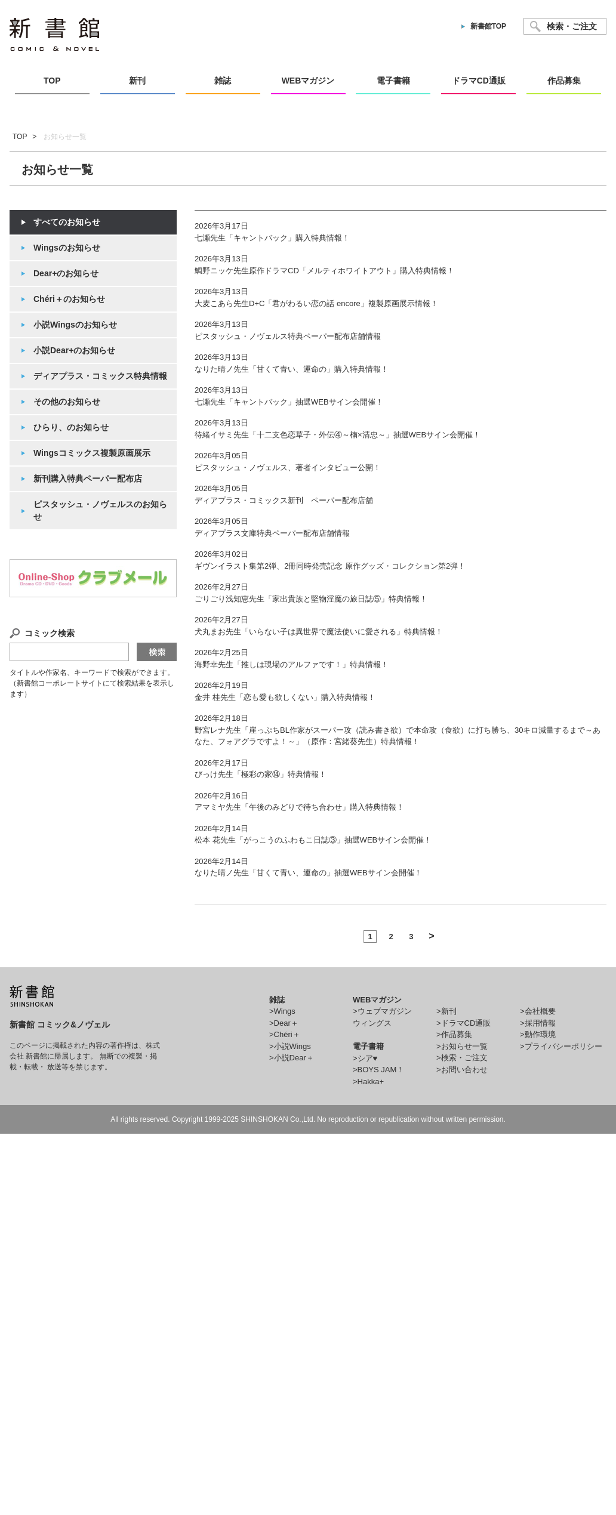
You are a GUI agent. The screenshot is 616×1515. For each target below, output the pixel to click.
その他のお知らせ (66, 401)
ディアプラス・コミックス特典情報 (100, 376)
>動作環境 (538, 1034)
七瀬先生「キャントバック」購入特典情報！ (272, 237)
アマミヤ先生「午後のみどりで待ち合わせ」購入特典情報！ (299, 807)
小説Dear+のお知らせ (74, 350)
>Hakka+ (368, 1081)
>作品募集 (454, 1034)
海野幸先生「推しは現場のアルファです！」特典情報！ (292, 664)
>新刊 (446, 1011)
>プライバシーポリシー (561, 1046)
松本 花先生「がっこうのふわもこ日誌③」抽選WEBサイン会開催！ (313, 839)
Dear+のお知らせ (65, 273)
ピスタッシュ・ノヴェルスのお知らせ (100, 510)
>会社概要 (538, 1011)
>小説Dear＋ (291, 1057)
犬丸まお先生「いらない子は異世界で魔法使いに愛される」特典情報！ (319, 631)
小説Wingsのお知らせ (75, 324)
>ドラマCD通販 (463, 1023)
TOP (20, 136)
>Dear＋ (283, 1023)
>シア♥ (365, 1058)
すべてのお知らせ (66, 222)
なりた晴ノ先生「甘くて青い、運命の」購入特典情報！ (292, 369)
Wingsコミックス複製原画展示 (91, 453)
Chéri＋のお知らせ (69, 299)
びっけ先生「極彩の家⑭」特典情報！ (261, 774)
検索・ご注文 (572, 26)
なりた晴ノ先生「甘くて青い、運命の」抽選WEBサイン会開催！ (308, 872)
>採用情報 (538, 1023)
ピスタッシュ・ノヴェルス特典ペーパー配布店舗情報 (288, 336)
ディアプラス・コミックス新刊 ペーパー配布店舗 (284, 500)
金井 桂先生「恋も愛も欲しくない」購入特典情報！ (285, 697)
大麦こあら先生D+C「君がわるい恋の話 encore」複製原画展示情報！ (316, 303)
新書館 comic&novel (54, 34)
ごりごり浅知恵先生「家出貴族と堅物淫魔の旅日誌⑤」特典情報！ (311, 598)
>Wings (282, 1011)
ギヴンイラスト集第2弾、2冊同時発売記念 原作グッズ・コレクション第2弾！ (330, 565)
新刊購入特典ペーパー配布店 (87, 478)
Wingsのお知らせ (66, 247)
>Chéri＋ (284, 1034)
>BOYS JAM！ (378, 1069)
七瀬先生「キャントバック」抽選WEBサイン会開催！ (289, 401)
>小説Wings (290, 1046)
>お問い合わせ (462, 1069)
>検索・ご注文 (462, 1057)
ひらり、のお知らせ (71, 427)
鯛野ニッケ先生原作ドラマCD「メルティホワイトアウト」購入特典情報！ (324, 270)
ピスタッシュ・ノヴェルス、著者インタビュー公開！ (288, 467)
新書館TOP (488, 26)
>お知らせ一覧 (462, 1046)
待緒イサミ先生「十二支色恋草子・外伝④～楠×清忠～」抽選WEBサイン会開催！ (338, 434)
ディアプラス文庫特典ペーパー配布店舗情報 (272, 533)
